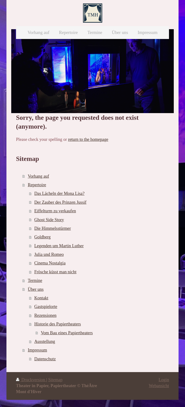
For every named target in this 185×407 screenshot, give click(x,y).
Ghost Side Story (49, 219)
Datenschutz (45, 359)
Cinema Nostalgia (49, 263)
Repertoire (37, 184)
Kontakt (41, 298)
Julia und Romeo (49, 254)
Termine (35, 280)
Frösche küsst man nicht (55, 272)
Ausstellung (44, 341)
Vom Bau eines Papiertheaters (67, 332)
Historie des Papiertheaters (57, 324)
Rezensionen (45, 315)
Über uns (36, 289)
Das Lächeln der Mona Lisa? (59, 193)
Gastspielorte (45, 306)
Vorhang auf (38, 176)
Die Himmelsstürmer (52, 228)
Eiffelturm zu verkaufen (55, 211)
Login (164, 379)
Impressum (37, 350)
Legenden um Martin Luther (59, 245)
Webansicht (159, 385)
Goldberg (42, 237)
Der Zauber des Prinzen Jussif (60, 202)
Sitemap (55, 379)
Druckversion (31, 379)
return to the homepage (88, 139)
